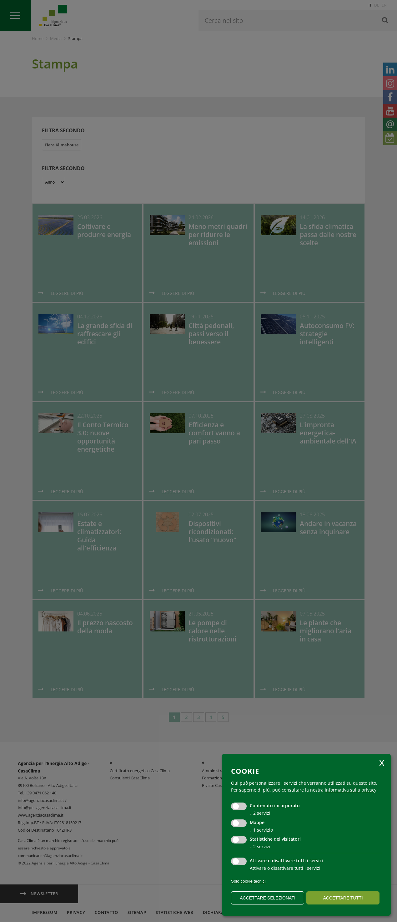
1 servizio (261, 830)
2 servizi (260, 813)
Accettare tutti (343, 897)
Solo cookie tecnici (248, 881)
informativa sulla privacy (350, 790)
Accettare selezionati (267, 897)
